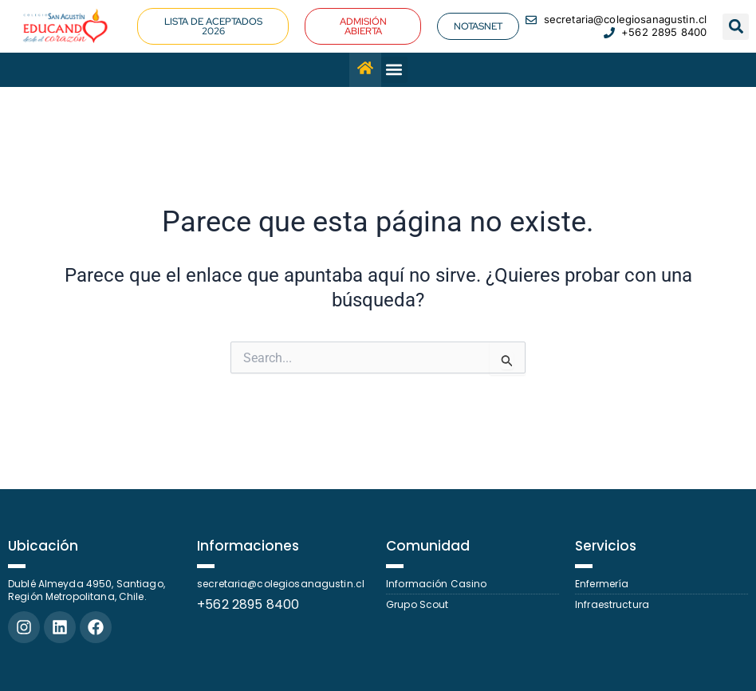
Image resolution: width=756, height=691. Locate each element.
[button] (736, 27)
